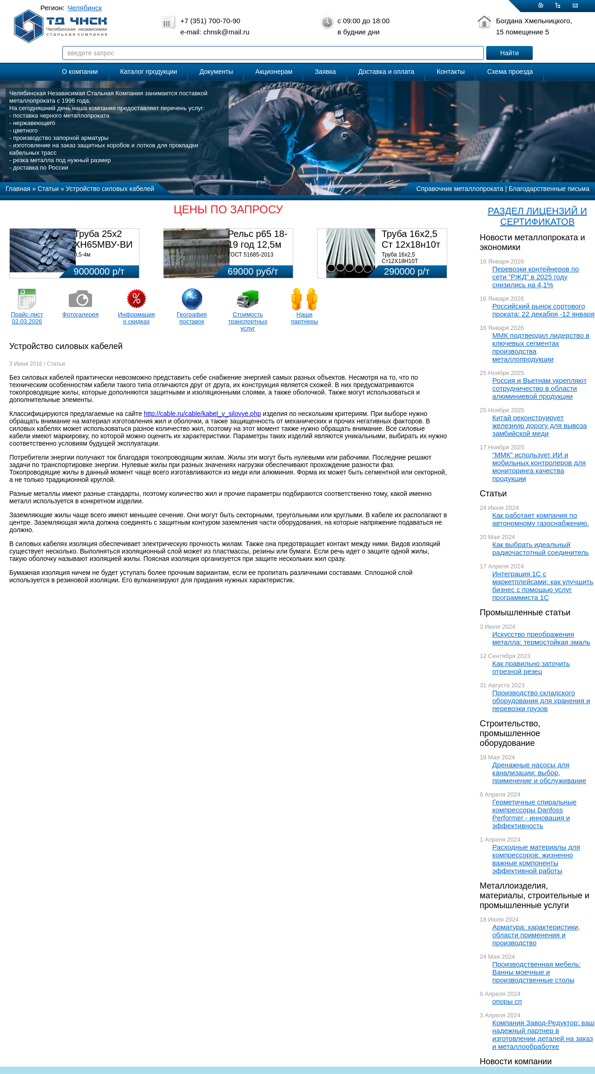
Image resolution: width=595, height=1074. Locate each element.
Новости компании (516, 1061)
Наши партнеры (304, 318)
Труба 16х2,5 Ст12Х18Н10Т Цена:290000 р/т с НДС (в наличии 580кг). (412, 264)
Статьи (493, 493)
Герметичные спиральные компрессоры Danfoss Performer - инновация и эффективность (534, 814)
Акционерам (273, 71)
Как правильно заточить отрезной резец (531, 667)
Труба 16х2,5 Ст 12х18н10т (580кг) (411, 244)
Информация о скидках (136, 318)
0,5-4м (82, 254)
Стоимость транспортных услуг (247, 321)
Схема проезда (510, 71)
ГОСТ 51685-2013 (250, 254)
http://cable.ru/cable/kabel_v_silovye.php (202, 413)
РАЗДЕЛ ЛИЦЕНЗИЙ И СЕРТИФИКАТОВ (537, 216)
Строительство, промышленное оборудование (510, 733)
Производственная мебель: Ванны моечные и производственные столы (536, 972)
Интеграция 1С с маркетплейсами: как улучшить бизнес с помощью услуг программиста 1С (542, 585)
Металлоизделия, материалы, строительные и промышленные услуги (534, 895)
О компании (80, 71)
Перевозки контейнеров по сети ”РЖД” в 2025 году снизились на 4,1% (535, 277)
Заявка (325, 71)
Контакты (450, 71)
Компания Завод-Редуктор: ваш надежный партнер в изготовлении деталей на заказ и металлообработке (543, 1034)
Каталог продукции (149, 71)
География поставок (192, 318)
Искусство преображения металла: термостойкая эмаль (541, 638)
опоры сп (507, 1001)
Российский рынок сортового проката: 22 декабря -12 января (543, 310)
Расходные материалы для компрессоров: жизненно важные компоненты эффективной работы (536, 859)
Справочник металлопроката (459, 188)
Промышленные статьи (525, 612)
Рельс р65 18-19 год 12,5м (257, 239)
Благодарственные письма (549, 188)
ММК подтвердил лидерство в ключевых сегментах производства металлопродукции (540, 347)
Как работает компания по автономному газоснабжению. (540, 519)
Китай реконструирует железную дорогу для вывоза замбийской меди (539, 425)
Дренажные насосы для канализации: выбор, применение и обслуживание (539, 772)
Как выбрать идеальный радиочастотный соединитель (540, 548)
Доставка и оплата (386, 71)
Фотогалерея (80, 314)
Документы (216, 71)
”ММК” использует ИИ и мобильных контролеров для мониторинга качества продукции (539, 466)
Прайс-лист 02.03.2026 (27, 318)
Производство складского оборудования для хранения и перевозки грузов (541, 700)
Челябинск (84, 8)
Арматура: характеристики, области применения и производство (536, 935)
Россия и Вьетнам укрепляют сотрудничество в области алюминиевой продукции (539, 388)
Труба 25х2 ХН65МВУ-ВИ (103, 239)
